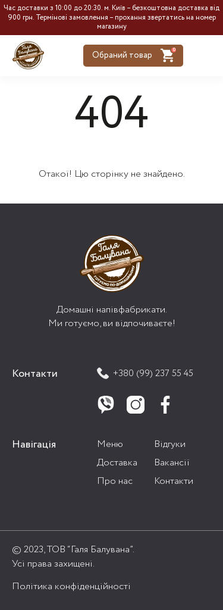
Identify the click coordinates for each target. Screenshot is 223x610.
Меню (110, 444)
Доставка (117, 463)
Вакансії (172, 463)
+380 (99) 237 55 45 (145, 373)
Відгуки (170, 444)
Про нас (115, 481)
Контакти (173, 481)
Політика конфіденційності (71, 586)
